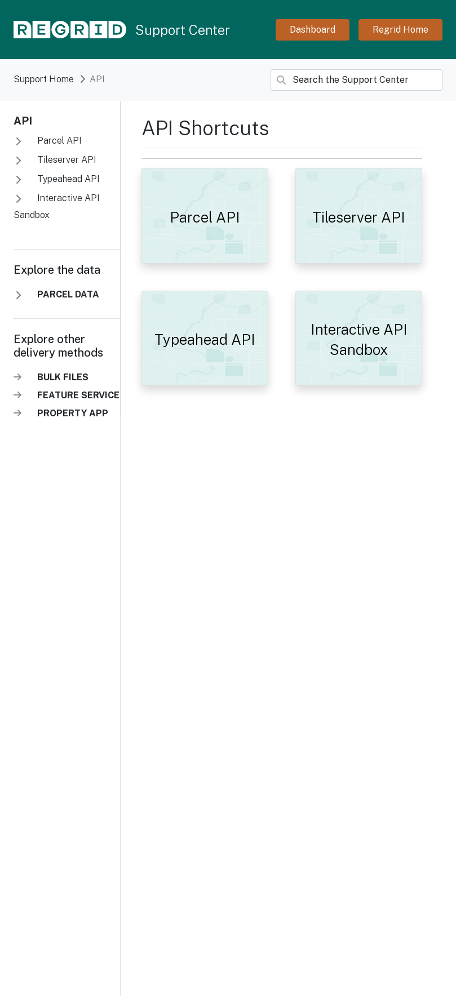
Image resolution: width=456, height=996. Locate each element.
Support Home (44, 79)
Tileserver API (65, 159)
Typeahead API (67, 179)
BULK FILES (62, 377)
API (23, 120)
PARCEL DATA (68, 294)
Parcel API (58, 140)
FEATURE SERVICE (78, 395)
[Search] (356, 80)
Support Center (182, 30)
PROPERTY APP (72, 413)
